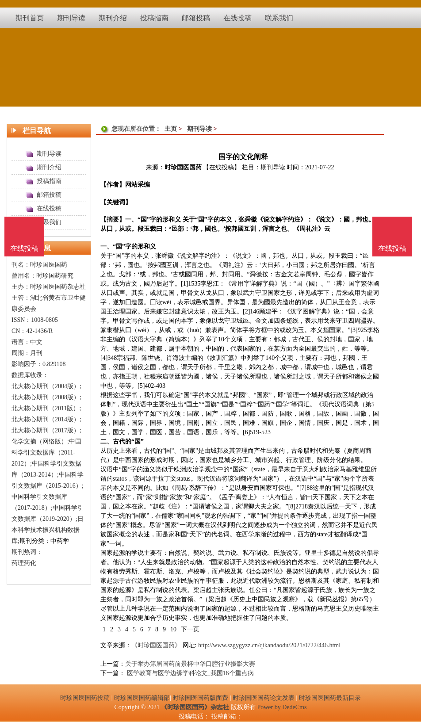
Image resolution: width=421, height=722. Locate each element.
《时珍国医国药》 (156, 645)
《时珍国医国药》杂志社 (195, 707)
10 (173, 629)
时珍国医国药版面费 (200, 698)
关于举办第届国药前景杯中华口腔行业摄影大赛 (190, 664)
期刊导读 (199, 129)
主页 (171, 129)
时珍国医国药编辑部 (142, 698)
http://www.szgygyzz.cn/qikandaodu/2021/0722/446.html (269, 645)
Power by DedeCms (281, 707)
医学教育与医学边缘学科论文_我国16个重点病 (189, 673)
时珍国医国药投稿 (85, 698)
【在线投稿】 (221, 167)
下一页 (190, 629)
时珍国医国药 (183, 167)
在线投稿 (392, 248)
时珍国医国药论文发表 (264, 698)
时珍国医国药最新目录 (330, 698)
